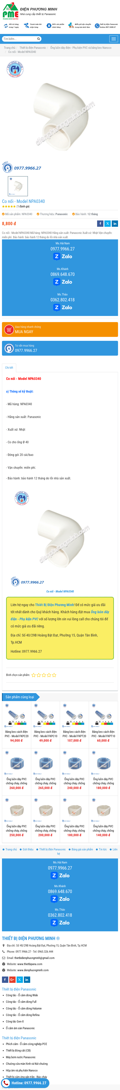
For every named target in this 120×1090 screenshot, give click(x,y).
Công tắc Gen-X (15, 1021)
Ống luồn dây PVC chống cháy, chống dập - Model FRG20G (74, 783)
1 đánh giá (23, 206)
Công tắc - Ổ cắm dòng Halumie (24, 1008)
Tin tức (101, 849)
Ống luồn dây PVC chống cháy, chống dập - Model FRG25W (45, 831)
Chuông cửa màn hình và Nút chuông (27, 1064)
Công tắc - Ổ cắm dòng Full (21, 1002)
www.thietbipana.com (29, 964)
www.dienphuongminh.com (33, 970)
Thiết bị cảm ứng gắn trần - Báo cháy (26, 1077)
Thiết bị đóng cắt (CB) (18, 1050)
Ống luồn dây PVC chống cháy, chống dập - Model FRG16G (103, 783)
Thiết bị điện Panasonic (51, 849)
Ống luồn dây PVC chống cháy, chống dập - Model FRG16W (103, 831)
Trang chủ (10, 849)
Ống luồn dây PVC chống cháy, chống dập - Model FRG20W (74, 831)
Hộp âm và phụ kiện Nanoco (22, 1070)
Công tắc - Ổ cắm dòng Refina (22, 1015)
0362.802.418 (63, 299)
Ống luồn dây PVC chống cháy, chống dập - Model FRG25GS (45, 783)
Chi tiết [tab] (9, 367)
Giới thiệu (26, 849)
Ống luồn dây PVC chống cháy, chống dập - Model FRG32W (16, 831)
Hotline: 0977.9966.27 (24, 1083)
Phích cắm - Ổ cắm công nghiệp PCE (26, 1044)
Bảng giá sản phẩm (81, 849)
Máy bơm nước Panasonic (21, 1057)
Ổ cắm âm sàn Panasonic (20, 1028)
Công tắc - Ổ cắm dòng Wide (22, 995)
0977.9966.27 (63, 248)
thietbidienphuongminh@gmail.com (34, 958)
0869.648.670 (63, 274)
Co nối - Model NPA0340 (60, 591)
